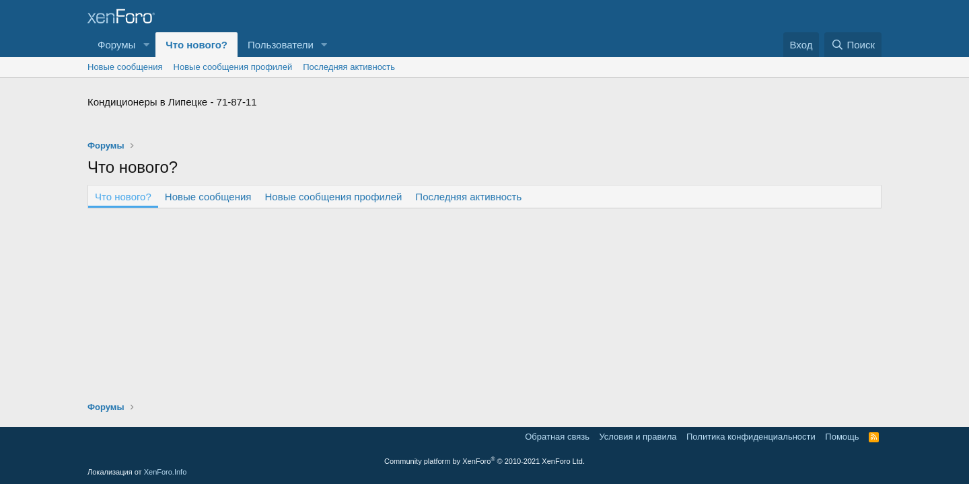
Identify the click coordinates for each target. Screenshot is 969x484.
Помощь (842, 437)
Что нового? (196, 44)
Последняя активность (349, 67)
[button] (146, 44)
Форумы (116, 44)
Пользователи (281, 44)
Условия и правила (637, 437)
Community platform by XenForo (484, 461)
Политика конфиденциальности (751, 437)
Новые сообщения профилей (233, 67)
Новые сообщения (125, 67)
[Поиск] (853, 44)
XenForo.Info (165, 472)
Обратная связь (557, 437)
